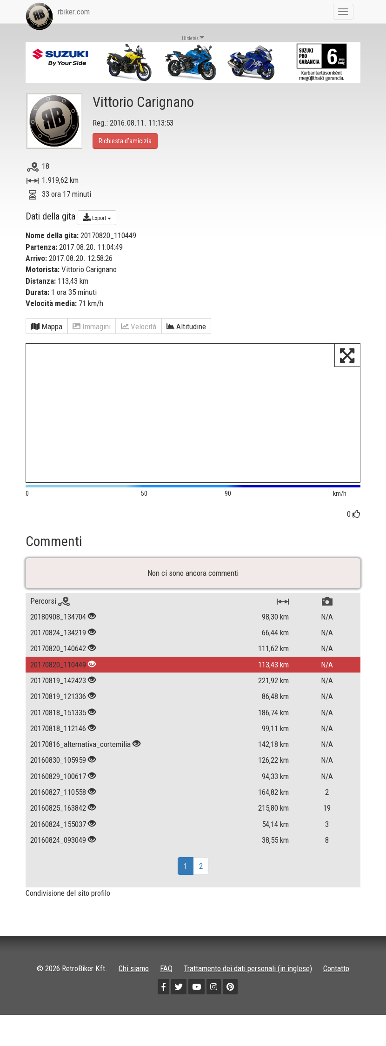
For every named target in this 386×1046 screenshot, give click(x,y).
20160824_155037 (58, 824)
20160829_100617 (58, 776)
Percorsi (50, 601)
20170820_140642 (58, 648)
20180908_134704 (58, 616)
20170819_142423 (58, 680)
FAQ (166, 968)
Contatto (336, 968)
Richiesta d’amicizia (125, 141)
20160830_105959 (58, 760)
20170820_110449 (58, 664)
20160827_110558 (58, 792)
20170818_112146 (58, 728)
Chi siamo (134, 968)
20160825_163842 (58, 808)
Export (97, 217)
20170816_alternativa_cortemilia (80, 744)
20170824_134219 (58, 632)
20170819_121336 (58, 696)
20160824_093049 (58, 840)
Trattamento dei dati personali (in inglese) (248, 968)
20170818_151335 (58, 712)
